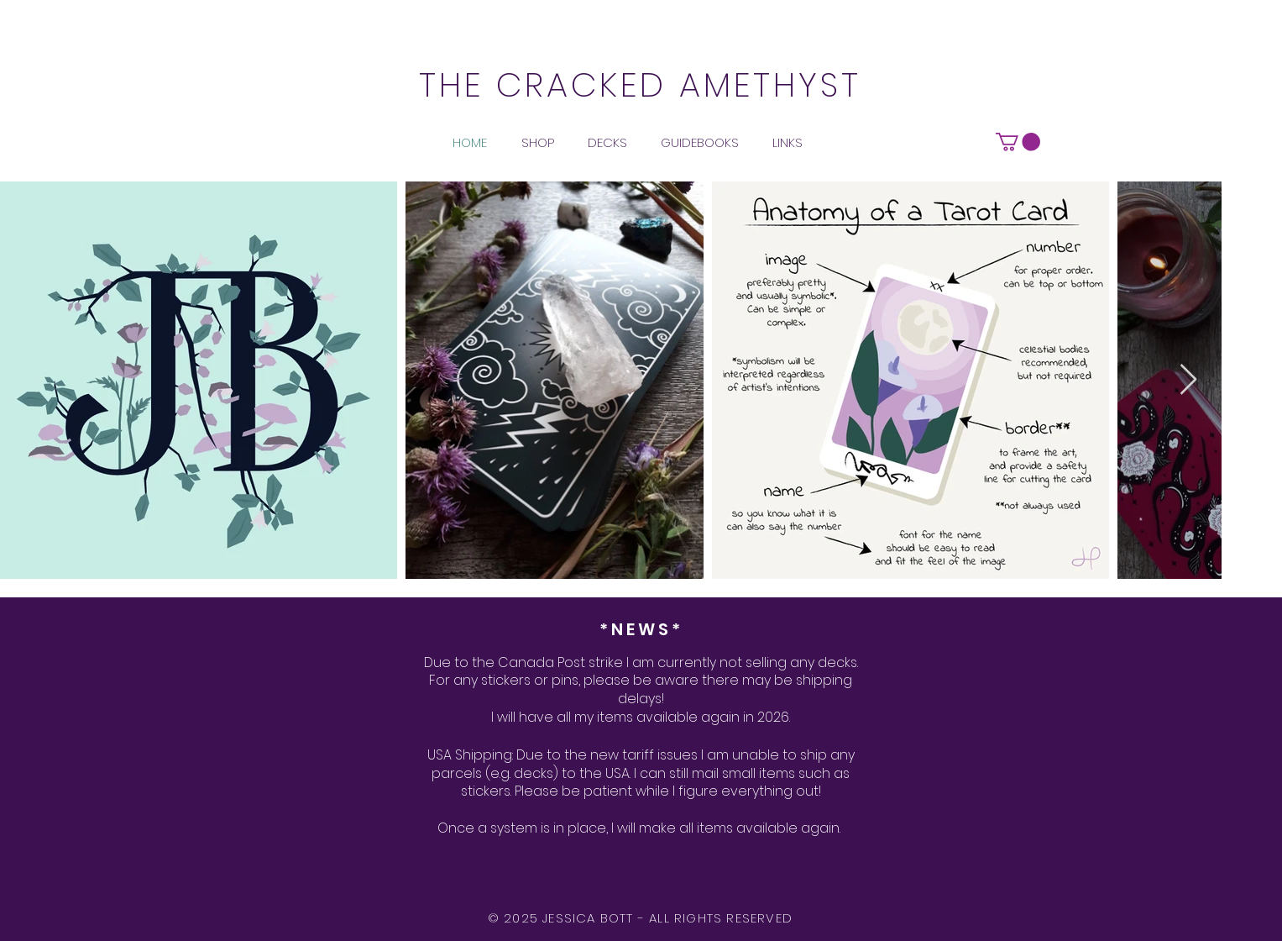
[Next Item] (1188, 380)
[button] (1018, 142)
